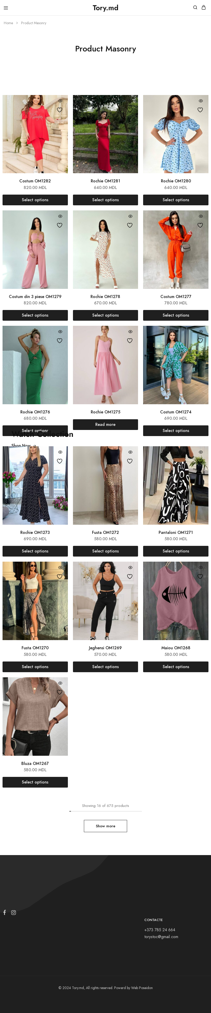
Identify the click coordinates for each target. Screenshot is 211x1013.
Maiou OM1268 (175, 648)
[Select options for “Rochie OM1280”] (175, 200)
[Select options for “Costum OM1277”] (175, 315)
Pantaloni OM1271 (176, 532)
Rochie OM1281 (105, 181)
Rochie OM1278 (105, 297)
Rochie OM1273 (35, 532)
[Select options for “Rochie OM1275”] (105, 424)
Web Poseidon (142, 987)
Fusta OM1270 (35, 648)
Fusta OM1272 (105, 532)
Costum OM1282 (35, 181)
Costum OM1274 (175, 412)
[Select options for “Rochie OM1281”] (105, 200)
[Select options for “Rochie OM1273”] (35, 551)
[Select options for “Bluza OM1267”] (35, 782)
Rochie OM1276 (35, 412)
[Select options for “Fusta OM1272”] (105, 551)
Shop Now (23, 446)
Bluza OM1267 (35, 763)
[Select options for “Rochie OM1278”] (105, 315)
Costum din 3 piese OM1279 (35, 297)
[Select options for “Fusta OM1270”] (35, 666)
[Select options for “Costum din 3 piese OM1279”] (35, 315)
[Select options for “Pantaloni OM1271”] (175, 551)
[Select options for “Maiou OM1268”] (175, 666)
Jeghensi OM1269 (105, 648)
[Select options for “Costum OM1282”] (35, 200)
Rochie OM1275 (105, 412)
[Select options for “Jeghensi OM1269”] (105, 666)
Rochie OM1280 (176, 181)
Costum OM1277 (175, 297)
